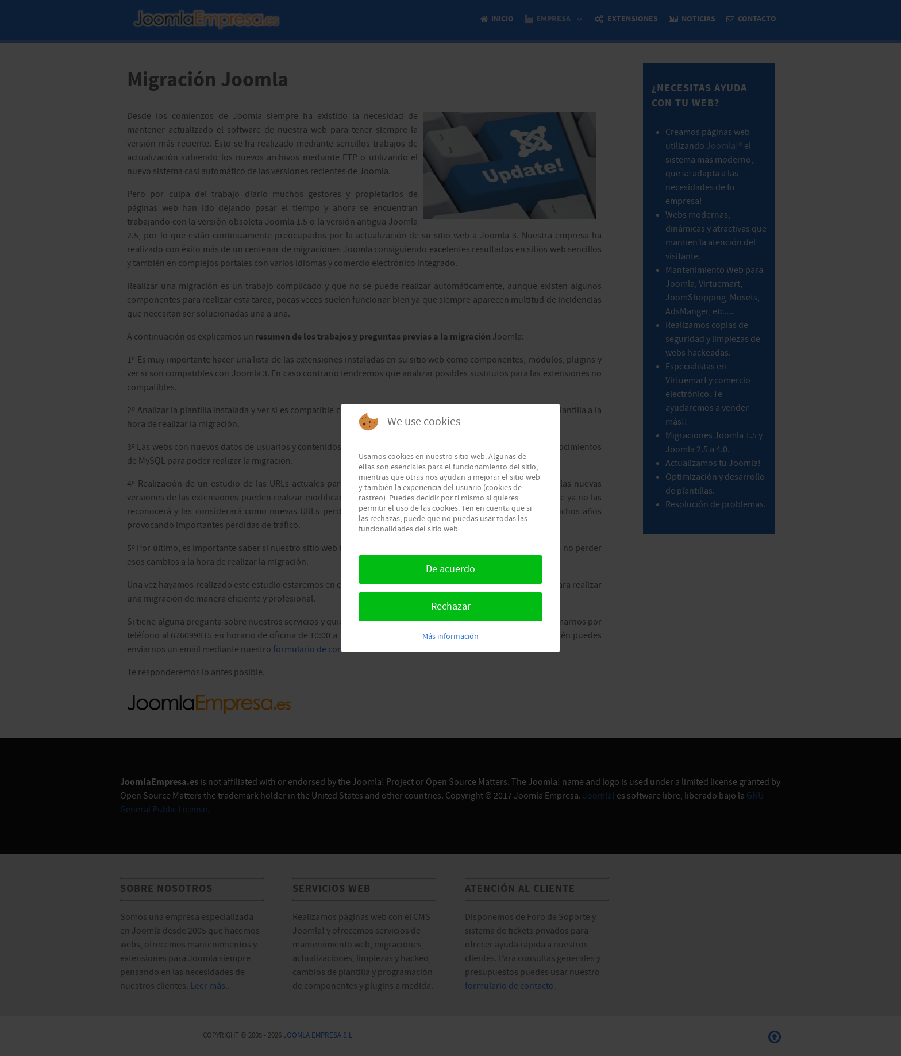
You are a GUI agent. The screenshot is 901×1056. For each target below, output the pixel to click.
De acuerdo (450, 569)
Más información (450, 636)
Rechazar (451, 606)
